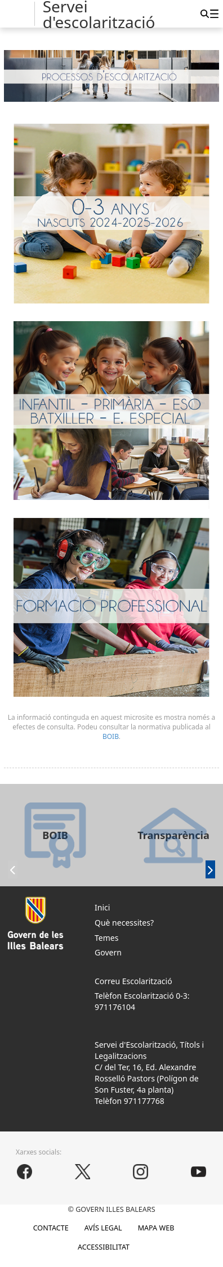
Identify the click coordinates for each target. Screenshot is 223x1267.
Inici (102, 907)
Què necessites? (124, 922)
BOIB (110, 736)
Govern (108, 952)
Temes (106, 937)
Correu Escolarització (133, 981)
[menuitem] (214, 13)
